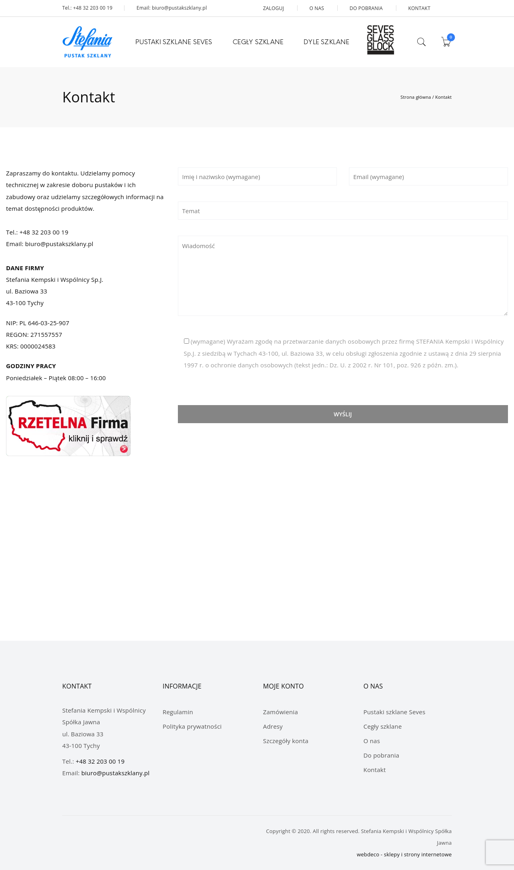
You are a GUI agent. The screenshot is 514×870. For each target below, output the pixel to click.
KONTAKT (419, 8)
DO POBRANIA (366, 8)
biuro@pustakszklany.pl (59, 244)
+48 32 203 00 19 (43, 232)
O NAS (316, 8)
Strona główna (415, 97)
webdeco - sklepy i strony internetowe (404, 854)
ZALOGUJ (273, 8)
